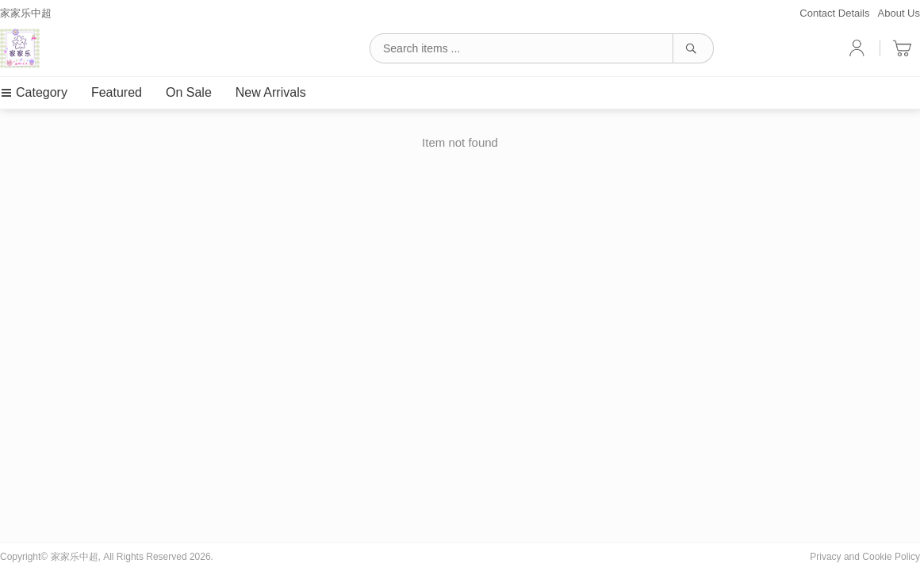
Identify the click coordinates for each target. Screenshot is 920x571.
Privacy (825, 556)
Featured (116, 92)
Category (33, 92)
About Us (899, 13)
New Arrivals (271, 92)
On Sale (189, 92)
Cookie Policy (891, 556)
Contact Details (834, 13)
